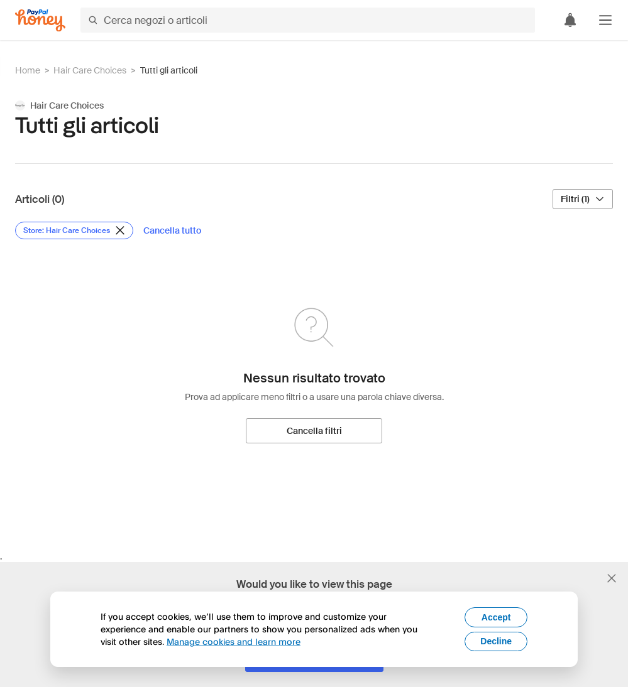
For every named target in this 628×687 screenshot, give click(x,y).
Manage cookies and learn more (233, 641)
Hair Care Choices (89, 70)
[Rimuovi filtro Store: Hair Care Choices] (74, 230)
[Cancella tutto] (172, 230)
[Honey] (40, 20)
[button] (605, 20)
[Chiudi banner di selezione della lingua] (611, 578)
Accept (496, 617)
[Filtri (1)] (583, 199)
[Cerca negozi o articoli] (307, 20)
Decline (496, 641)
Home (27, 70)
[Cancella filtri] (314, 430)
